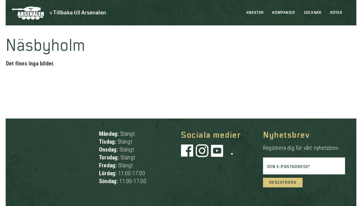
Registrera (282, 182)
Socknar (313, 13)
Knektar (255, 13)
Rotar (336, 13)
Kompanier (283, 13)
